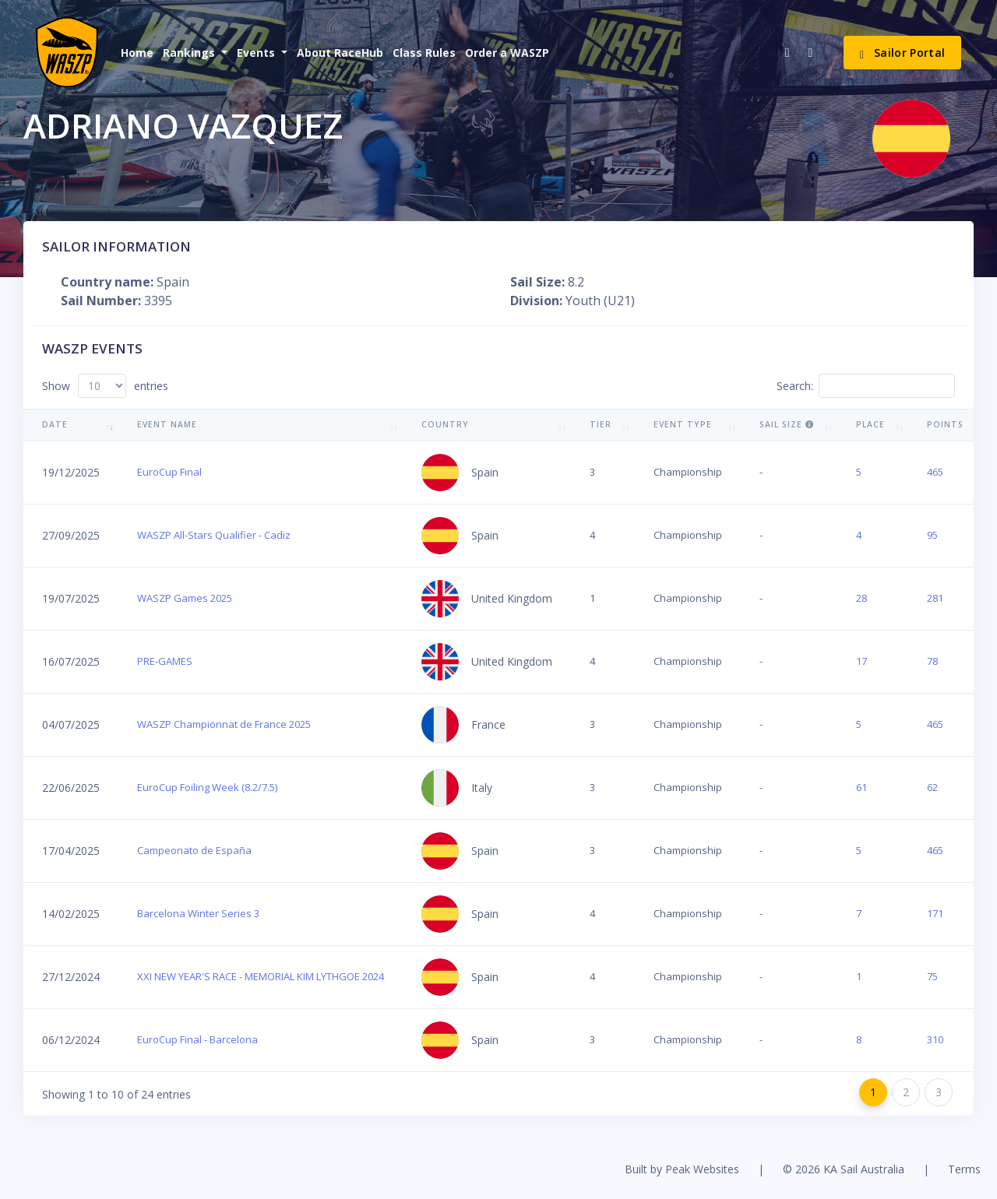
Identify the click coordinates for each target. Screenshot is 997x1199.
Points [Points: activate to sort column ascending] (945, 424)
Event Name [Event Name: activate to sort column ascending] (167, 424)
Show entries (105, 386)
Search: (866, 386)
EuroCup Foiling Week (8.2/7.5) (207, 787)
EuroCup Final (169, 472)
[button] (193, 52)
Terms (964, 1169)
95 (932, 535)
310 (935, 1039)
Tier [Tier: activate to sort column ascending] (600, 424)
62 (932, 787)
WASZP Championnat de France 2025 (224, 724)
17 (861, 661)
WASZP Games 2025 (184, 598)
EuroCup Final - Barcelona (197, 1039)
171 (935, 913)
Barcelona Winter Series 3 (198, 913)
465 (935, 472)
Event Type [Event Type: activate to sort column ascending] (683, 424)
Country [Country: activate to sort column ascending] (445, 424)
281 (935, 598)
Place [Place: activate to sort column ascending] (870, 424)
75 (932, 976)
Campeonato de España (194, 850)
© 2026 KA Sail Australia (843, 1169)
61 (861, 787)
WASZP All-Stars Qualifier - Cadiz (214, 535)
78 (932, 661)
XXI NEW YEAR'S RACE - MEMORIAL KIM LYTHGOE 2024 (260, 976)
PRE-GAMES (164, 661)
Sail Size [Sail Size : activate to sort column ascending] (786, 424)
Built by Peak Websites (682, 1169)
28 (861, 598)
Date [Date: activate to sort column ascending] (55, 424)
